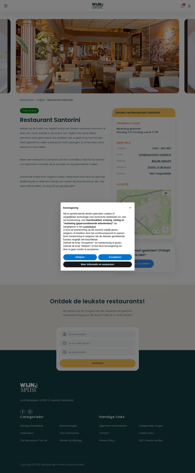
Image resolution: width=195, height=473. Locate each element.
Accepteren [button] (115, 257)
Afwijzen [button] (80, 257)
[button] (130, 207)
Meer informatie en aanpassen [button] (97, 264)
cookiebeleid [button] (89, 226)
